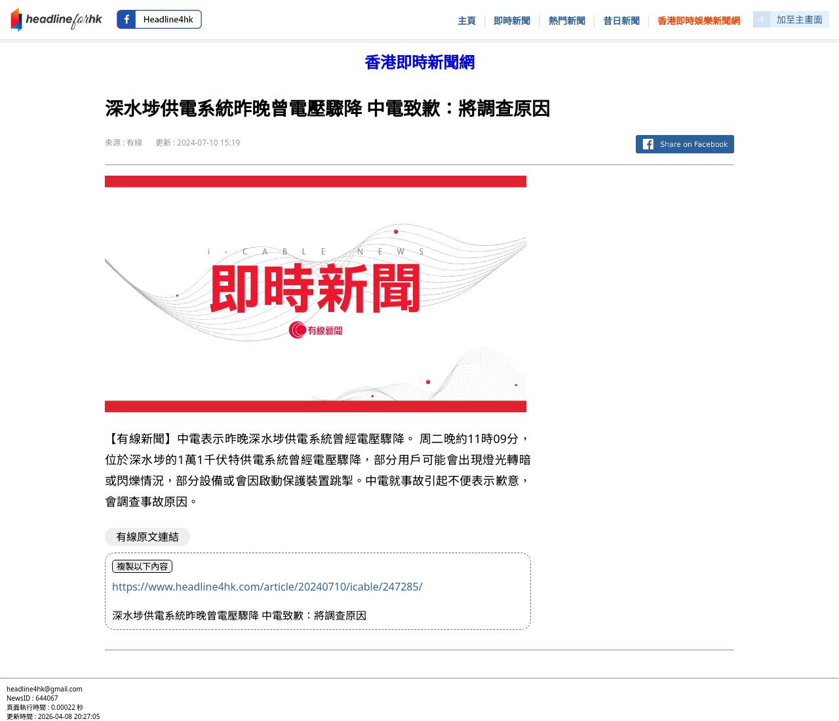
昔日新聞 (621, 20)
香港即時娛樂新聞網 (698, 20)
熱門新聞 (567, 20)
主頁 (467, 20)
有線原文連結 (147, 537)
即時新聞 (512, 20)
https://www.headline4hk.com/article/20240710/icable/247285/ (267, 586)
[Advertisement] (643, 372)
